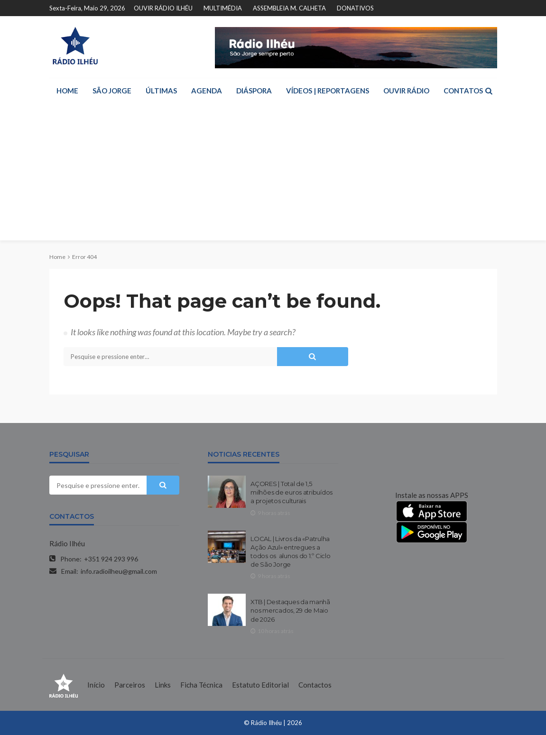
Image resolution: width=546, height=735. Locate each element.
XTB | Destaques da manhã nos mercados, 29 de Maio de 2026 (290, 610)
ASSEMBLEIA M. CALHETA (289, 8)
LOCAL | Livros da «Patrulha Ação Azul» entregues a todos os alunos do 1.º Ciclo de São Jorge (290, 552)
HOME (67, 90)
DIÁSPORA (254, 90)
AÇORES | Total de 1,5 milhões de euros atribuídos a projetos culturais (291, 492)
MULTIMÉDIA (223, 8)
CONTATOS (463, 90)
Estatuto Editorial (260, 684)
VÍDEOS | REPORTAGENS (327, 90)
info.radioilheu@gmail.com (119, 571)
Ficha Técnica (201, 684)
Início (96, 684)
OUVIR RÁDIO (406, 90)
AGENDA (206, 90)
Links (163, 684)
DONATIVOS (355, 8)
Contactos (315, 684)
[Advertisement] (273, 174)
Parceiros (129, 684)
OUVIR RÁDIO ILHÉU (163, 8)
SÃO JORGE (112, 90)
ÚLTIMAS (161, 90)
